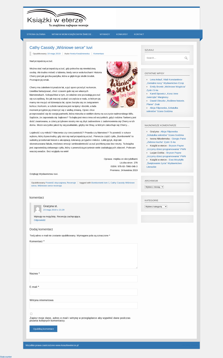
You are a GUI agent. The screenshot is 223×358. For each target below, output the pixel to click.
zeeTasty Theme (189, 345)
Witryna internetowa (41, 300)
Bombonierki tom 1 (100, 183)
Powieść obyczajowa (56, 183)
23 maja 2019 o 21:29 (53, 210)
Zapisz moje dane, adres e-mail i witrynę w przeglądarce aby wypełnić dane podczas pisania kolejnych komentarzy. (80, 319)
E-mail (34, 287)
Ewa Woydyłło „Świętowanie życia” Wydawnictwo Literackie (165, 163)
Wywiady (105, 34)
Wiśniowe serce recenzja (50, 185)
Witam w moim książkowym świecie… (72, 34)
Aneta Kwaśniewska (80, 53)
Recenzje (71, 183)
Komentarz (99, 53)
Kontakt (139, 34)
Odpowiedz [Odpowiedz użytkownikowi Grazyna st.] (40, 220)
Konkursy (122, 34)
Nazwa (35, 273)
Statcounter (6, 356)
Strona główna (36, 34)
